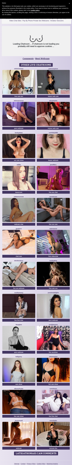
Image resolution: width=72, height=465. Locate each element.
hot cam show (53, 384)
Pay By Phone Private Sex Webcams (36, 21)
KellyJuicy (19, 356)
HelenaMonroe (19, 101)
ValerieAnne (53, 228)
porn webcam (18, 128)
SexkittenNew (53, 324)
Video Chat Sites (15, 21)
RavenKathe (53, 420)
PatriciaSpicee (53, 69)
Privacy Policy (31, 463)
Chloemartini (53, 356)
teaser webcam (53, 160)
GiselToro (19, 228)
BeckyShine (19, 133)
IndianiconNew (19, 196)
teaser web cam (53, 96)
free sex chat (53, 192)
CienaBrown (53, 196)
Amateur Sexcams (57, 21)
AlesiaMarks (53, 101)
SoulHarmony (18, 292)
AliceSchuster (18, 388)
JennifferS (53, 164)
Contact (23, 463)
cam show (18, 384)
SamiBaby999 (53, 133)
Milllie (19, 164)
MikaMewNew (18, 69)
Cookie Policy (41, 463)
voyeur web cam (53, 128)
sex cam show (19, 160)
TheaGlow (19, 324)
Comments (28, 58)
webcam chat (18, 224)
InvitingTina (53, 260)
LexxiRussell (19, 420)
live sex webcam (18, 288)
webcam (19, 448)
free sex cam (53, 224)
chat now (19, 256)
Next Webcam (42, 58)
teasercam (18, 192)
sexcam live (53, 448)
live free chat (18, 320)
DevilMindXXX (18, 260)
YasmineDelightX (53, 292)
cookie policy (35, 10)
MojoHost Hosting (52, 463)
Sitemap (16, 463)
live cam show (19, 416)
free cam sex (18, 96)
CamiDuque (53, 388)
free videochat (53, 256)
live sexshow (53, 352)
